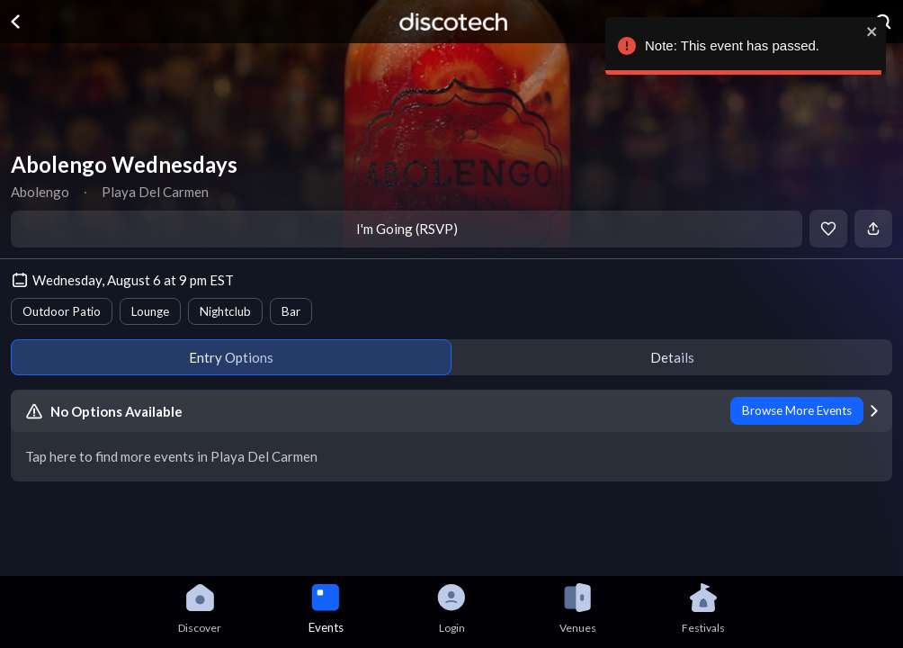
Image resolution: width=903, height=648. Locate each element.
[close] (871, 31)
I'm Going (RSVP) (407, 228)
